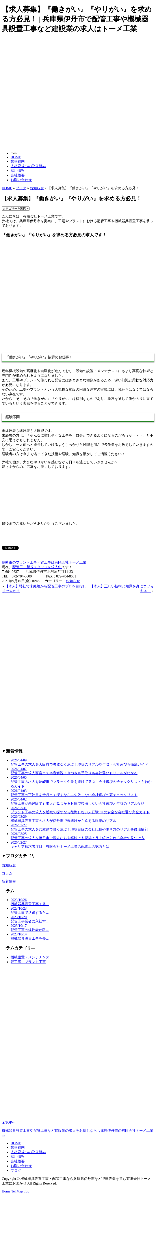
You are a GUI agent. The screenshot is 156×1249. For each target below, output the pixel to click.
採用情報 (18, 170)
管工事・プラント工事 (28, 962)
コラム (7, 873)
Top (26, 1191)
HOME (16, 157)
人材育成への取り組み (28, 166)
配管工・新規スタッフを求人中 (37, 567)
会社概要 (18, 175)
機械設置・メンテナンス (30, 957)
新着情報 (9, 881)
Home (6, 1191)
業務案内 (18, 161)
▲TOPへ (8, 1122)
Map (20, 1191)
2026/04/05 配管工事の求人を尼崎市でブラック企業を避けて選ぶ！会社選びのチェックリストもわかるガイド (81, 782)
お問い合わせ (21, 180)
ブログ (21, 188)
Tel (13, 1191)
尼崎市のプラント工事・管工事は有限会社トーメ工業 (44, 562)
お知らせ (37, 188)
